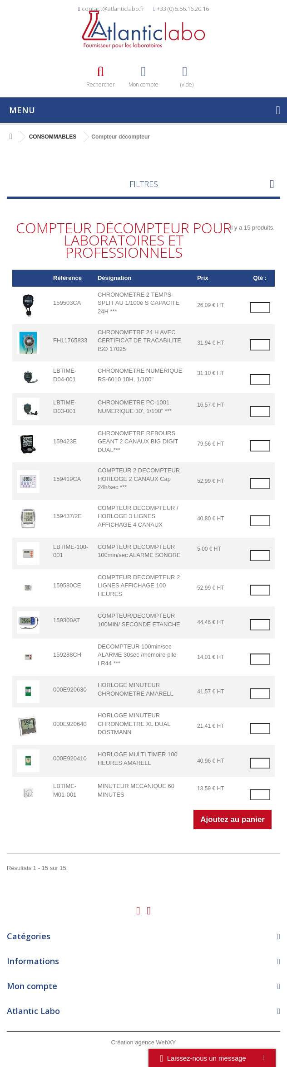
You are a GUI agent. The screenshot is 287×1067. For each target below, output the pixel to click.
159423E (65, 441)
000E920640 (70, 724)
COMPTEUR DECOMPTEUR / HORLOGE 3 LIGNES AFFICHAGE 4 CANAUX (138, 516)
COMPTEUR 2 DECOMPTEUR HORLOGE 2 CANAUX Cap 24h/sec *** (139, 478)
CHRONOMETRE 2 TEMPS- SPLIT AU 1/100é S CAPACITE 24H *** (138, 303)
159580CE (67, 585)
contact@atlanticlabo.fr (113, 9)
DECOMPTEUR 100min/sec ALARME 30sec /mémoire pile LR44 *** (137, 655)
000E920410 (70, 758)
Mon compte (32, 985)
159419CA (67, 479)
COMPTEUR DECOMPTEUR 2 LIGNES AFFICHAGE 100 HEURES (139, 585)
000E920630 (70, 689)
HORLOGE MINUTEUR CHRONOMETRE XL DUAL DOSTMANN (134, 723)
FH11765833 (70, 340)
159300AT (66, 620)
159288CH (67, 654)
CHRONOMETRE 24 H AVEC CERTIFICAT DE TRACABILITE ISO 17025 (139, 340)
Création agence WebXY (143, 1042)
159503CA (67, 302)
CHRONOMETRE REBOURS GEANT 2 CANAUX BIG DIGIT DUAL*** (138, 441)
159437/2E (67, 516)
